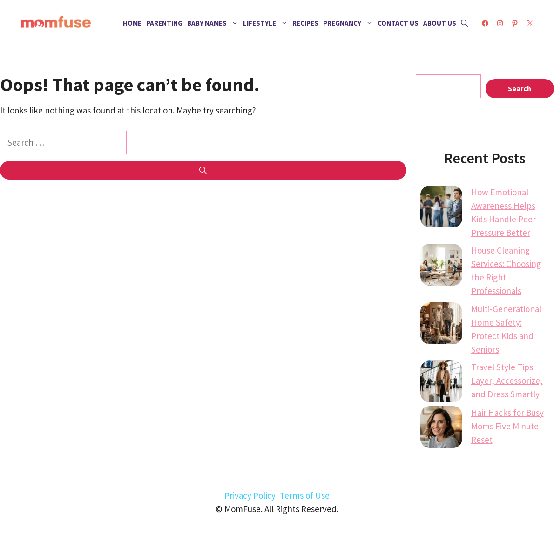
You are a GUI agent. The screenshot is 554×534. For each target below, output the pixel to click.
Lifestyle (266, 23)
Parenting (164, 23)
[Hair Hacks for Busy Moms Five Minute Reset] (441, 429)
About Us (439, 23)
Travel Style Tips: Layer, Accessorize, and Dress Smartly (507, 380)
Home (132, 23)
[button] (464, 23)
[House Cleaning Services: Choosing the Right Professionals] (441, 266)
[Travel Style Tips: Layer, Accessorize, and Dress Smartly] (441, 383)
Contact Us (398, 23)
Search (519, 88)
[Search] (203, 170)
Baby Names (214, 23)
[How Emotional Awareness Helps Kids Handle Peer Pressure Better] (441, 208)
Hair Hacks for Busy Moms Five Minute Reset (507, 426)
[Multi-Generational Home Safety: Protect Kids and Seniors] (441, 325)
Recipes (305, 23)
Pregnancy (349, 23)
